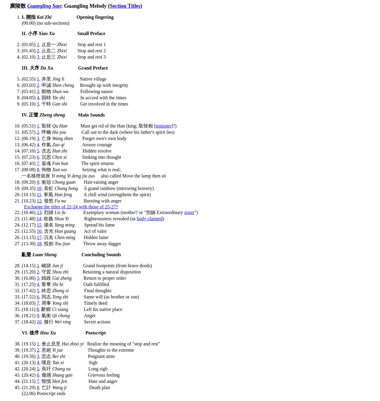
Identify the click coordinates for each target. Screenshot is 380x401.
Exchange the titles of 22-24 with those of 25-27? (71, 206)
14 (39, 218)
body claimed (150, 218)
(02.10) (29, 56)
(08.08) (29, 169)
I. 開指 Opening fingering (67, 17)
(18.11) (29, 309)
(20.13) (29, 362)
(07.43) (29, 163)
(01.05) (29, 44)
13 (39, 212)
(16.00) (29, 278)
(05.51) (29, 125)
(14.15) (29, 265)
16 (39, 231)
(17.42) (29, 290)
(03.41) (29, 91)
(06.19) (29, 138)
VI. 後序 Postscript (64, 332)
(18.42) (29, 321)
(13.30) (29, 243)
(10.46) (29, 212)
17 (39, 237)
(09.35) (29, 188)
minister (163, 125)
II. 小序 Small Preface (63, 33)
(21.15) (29, 381)
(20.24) (29, 368)
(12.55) (29, 231)
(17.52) (29, 296)
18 (39, 243)
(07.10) (29, 150)
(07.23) (29, 157)
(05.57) (29, 132)
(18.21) (29, 315)
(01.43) (29, 50)
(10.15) (29, 194)
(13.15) (29, 237)
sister (189, 212)
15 (39, 224)
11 (39, 194)
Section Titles (125, 6)
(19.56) (29, 356)
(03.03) (29, 85)
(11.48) (29, 218)
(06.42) (29, 144)
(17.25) (29, 284)
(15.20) (29, 271)
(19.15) (29, 343)
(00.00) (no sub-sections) (45, 23)
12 (39, 200)
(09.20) (29, 182)
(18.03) (29, 303)
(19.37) (29, 350)
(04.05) (29, 97)
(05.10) (29, 103)
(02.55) (29, 78)
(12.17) (29, 224)
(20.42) (29, 375)
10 (39, 188)
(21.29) (29, 387)
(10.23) (29, 200)
